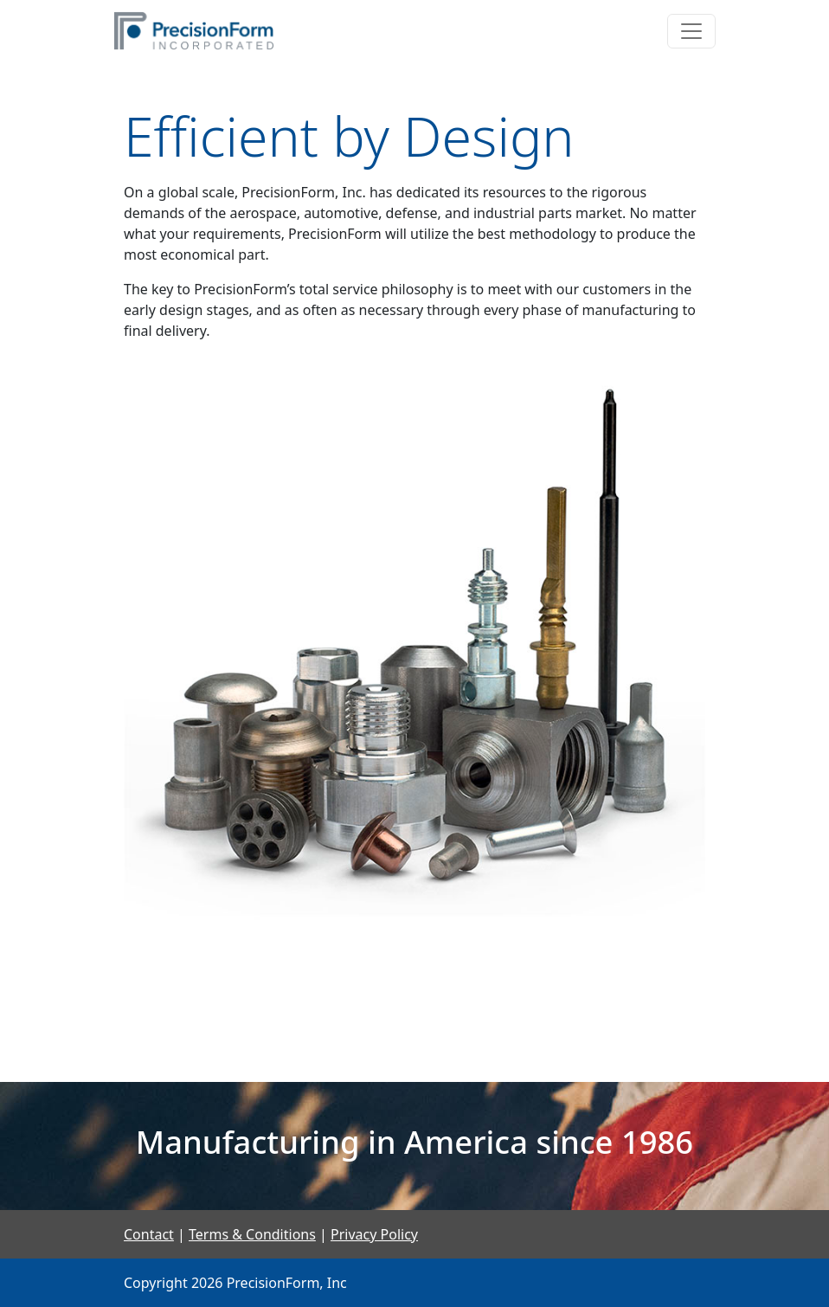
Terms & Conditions (252, 1234)
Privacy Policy (374, 1234)
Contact (149, 1234)
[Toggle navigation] (691, 31)
